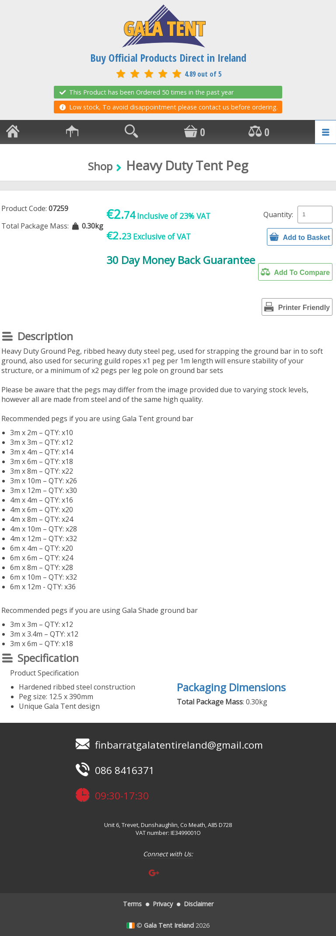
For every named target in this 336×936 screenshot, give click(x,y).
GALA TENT (164, 26)
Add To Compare (295, 272)
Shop (100, 166)
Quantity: (278, 214)
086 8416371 (113, 770)
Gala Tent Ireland (169, 925)
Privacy (163, 904)
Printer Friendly (297, 307)
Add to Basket (300, 237)
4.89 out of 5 (168, 74)
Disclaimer (199, 904)
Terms (132, 904)
